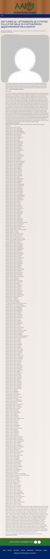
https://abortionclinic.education (17, 89)
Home (4, 550)
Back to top (47, 555)
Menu (2, 15)
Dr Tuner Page (8, 34)
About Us (9, 550)
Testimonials (38, 550)
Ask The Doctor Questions (6, 30)
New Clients (16, 550)
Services (23, 550)
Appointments (30, 550)
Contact (45, 550)
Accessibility (33, 553)
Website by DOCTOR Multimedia (21, 553)
